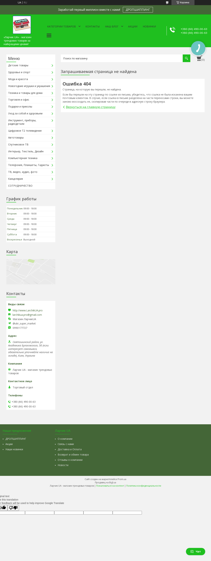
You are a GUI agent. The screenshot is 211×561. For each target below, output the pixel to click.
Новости (63, 465)
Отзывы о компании (70, 460)
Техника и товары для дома (25, 93)
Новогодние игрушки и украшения (29, 86)
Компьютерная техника (22, 158)
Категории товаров (61, 26)
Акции (132, 26)
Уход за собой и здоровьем (25, 113)
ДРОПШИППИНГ (138, 10)
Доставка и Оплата (70, 449)
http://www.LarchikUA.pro (28, 310)
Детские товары (18, 65)
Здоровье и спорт (19, 72)
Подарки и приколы (20, 106)
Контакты (92, 26)
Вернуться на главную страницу (91, 107)
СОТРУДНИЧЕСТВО (20, 185)
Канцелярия (15, 178)
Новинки (149, 26)
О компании (65, 438)
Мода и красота (18, 79)
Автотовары (16, 137)
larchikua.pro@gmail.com (27, 314)
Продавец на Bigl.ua (105, 482)
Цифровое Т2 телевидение (25, 130)
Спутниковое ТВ (18, 144)
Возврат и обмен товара (73, 454)
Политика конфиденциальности (143, 485)
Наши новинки (14, 449)
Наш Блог (111, 26)
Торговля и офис (18, 99)
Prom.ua (122, 479)
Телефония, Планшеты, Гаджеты (28, 165)
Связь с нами (66, 444)
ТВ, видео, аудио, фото (22, 172)
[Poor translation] (13, 508)
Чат (195, 551)
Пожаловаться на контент (110, 485)
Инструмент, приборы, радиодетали (22, 122)
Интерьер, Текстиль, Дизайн (26, 151)
